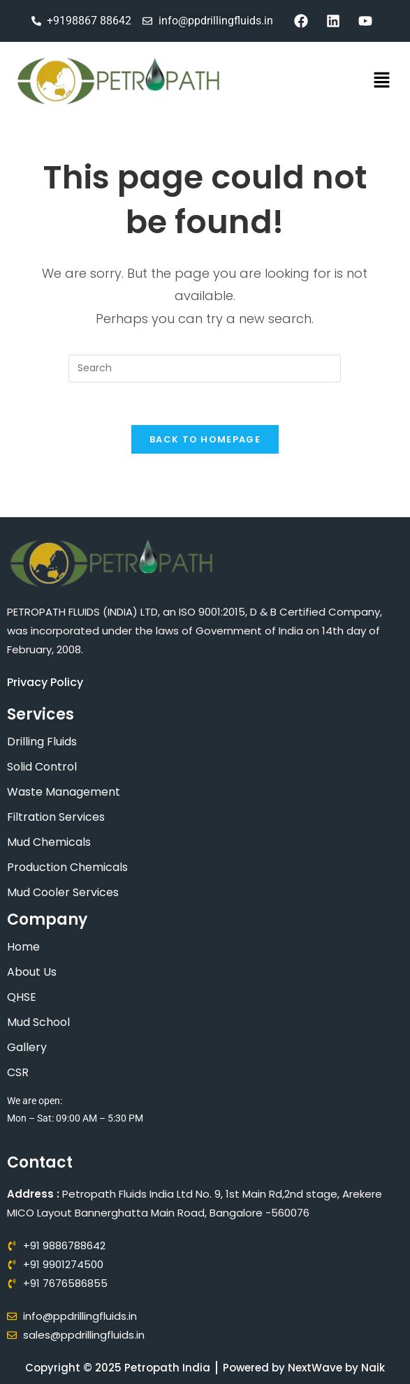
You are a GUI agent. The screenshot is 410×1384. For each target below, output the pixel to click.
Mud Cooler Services (63, 892)
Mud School (38, 1022)
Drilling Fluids (42, 742)
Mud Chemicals (49, 842)
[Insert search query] (204, 368)
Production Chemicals (67, 867)
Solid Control (42, 767)
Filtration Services (56, 817)
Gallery (27, 1047)
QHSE (21, 997)
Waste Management (63, 792)
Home (23, 947)
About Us (32, 972)
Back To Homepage (205, 439)
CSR (18, 1072)
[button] (382, 81)
